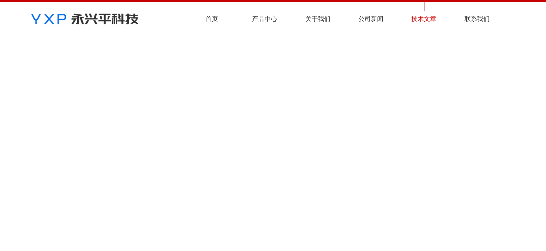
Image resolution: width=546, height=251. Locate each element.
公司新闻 (370, 18)
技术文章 (423, 18)
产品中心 (264, 18)
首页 (211, 18)
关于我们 (317, 18)
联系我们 (477, 18)
